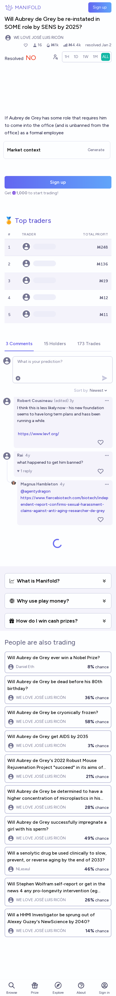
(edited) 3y (64, 400)
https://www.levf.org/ (38, 433)
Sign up (100, 7)
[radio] (66, 57)
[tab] (19, 344)
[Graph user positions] (55, 56)
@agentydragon (36, 491)
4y (27, 455)
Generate (96, 149)
